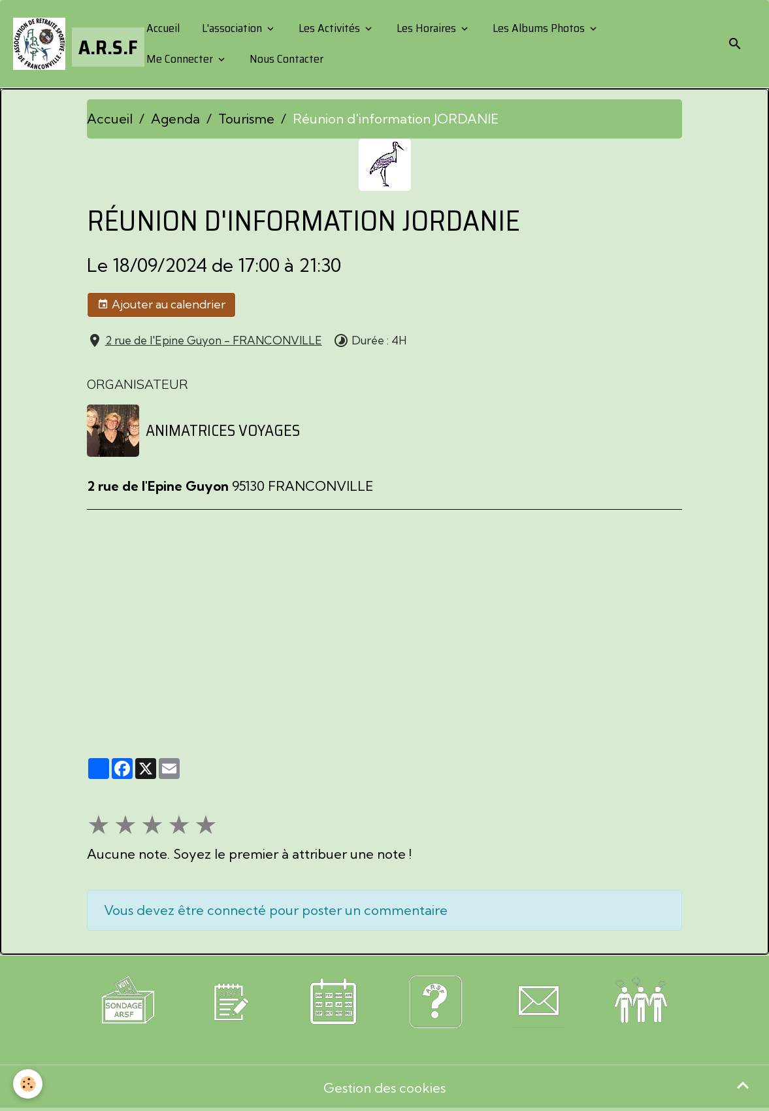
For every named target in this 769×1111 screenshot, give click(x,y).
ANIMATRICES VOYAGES (223, 430)
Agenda (175, 118)
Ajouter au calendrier (161, 304)
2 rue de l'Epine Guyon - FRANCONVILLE (213, 340)
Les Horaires (426, 28)
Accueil (162, 28)
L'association (232, 28)
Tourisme (246, 118)
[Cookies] (27, 1084)
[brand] (68, 44)
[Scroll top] (743, 1085)
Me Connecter (180, 59)
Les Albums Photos (538, 28)
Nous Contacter (285, 59)
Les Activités (329, 28)
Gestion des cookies (384, 1088)
